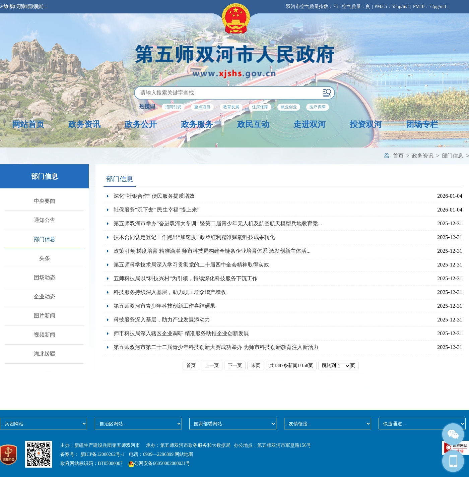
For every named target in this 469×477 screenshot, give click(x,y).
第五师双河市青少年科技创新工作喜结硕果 (164, 306)
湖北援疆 (44, 354)
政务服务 (197, 124)
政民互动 (253, 124)
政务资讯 (84, 124)
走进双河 (309, 124)
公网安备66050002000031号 (162, 463)
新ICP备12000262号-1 (102, 454)
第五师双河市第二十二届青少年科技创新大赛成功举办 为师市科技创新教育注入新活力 (216, 347)
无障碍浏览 (28, 6)
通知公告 (44, 220)
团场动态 (44, 277)
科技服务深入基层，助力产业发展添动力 (162, 319)
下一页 (235, 365)
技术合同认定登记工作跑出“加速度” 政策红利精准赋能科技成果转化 (194, 237)
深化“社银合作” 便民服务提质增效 (154, 196)
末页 (255, 365)
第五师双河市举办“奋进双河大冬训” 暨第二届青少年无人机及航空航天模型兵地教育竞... (218, 223)
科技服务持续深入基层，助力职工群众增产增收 (170, 292)
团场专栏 (422, 124)
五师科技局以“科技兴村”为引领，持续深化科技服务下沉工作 (186, 278)
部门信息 (452, 156)
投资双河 (366, 124)
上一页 (212, 365)
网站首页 (28, 124)
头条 (44, 258)
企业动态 (44, 296)
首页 (398, 156)
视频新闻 (44, 335)
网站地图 (184, 454)
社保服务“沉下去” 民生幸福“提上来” (156, 210)
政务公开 (141, 124)
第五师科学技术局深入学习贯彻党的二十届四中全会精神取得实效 (191, 264)
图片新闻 (44, 315)
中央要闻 (44, 201)
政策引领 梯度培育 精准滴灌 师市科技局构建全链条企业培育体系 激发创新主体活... (212, 251)
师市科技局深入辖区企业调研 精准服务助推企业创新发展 (181, 333)
